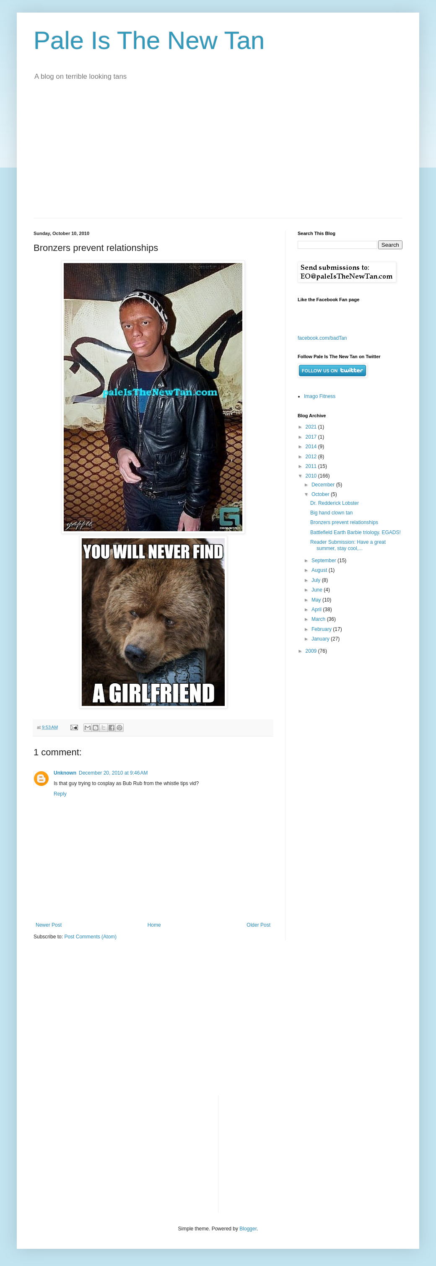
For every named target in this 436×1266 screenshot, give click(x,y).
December (323, 485)
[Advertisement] (218, 155)
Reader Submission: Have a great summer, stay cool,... (348, 545)
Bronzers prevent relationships (344, 522)
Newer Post (49, 925)
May (316, 600)
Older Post (258, 925)
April (317, 609)
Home (154, 925)
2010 (312, 476)
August (320, 570)
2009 (312, 651)
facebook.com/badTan (322, 338)
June (317, 590)
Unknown (65, 773)
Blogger (248, 1229)
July (316, 580)
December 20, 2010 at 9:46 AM (113, 773)
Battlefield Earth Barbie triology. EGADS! (355, 532)
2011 (312, 466)
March (319, 619)
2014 (312, 447)
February (322, 629)
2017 (312, 437)
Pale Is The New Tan (149, 40)
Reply (60, 794)
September (324, 560)
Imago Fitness (319, 396)
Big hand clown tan (331, 513)
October (321, 494)
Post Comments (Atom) (90, 937)
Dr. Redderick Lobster (334, 503)
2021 (312, 427)
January (321, 639)
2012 (312, 457)
